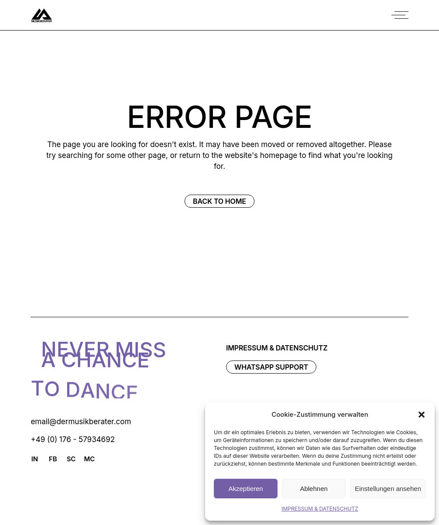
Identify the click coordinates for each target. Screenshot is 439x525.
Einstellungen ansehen (388, 488)
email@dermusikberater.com (81, 421)
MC (89, 459)
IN (34, 459)
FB (53, 459)
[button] (421, 414)
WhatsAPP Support (271, 367)
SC (71, 459)
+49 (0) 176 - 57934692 (73, 439)
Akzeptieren (245, 488)
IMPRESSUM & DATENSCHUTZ (319, 508)
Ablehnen (313, 488)
